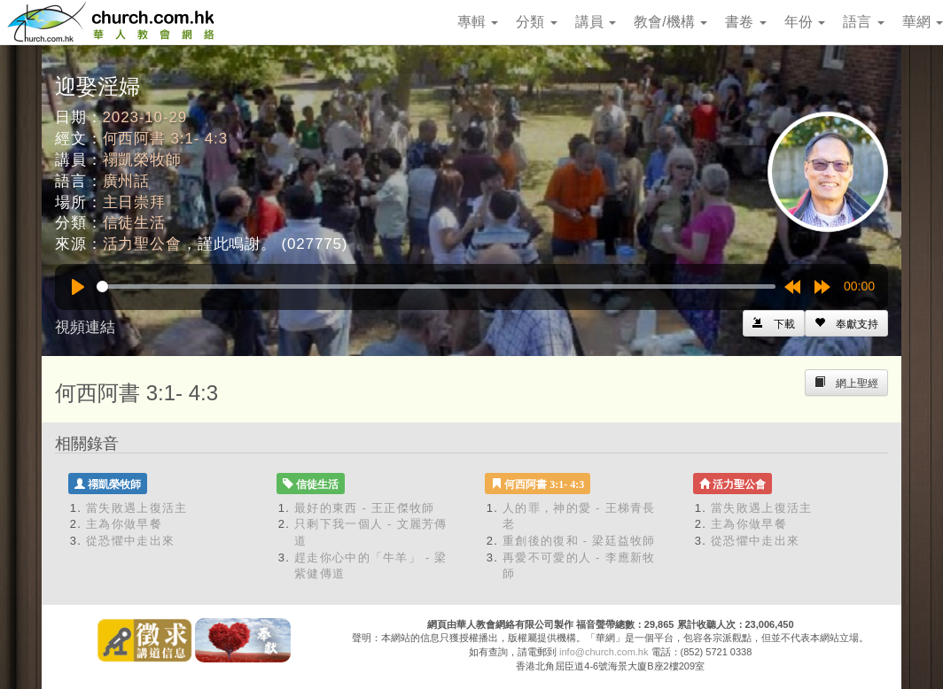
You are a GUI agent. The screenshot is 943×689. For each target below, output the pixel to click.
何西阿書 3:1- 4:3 (165, 138)
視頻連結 (85, 327)
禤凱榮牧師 (142, 159)
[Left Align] (846, 323)
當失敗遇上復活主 (136, 508)
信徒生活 (134, 222)
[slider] (436, 286)
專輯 (477, 21)
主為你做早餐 (124, 523)
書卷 (745, 21)
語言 (863, 21)
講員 (595, 21)
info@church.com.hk (603, 651)
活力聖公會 (142, 244)
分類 (536, 21)
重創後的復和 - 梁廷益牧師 (579, 540)
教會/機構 (670, 21)
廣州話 (127, 181)
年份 (804, 21)
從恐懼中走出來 (130, 540)
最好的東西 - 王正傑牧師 (364, 508)
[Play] (78, 287)
